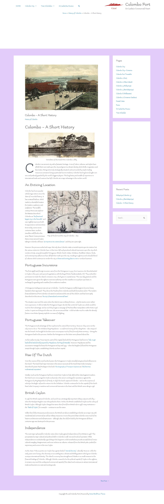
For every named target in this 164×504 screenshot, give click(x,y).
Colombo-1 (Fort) (121, 78)
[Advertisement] (82, 31)
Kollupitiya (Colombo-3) (124, 195)
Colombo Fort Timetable (124, 74)
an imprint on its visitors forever (54, 242)
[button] (74, 6)
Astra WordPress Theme (97, 494)
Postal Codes (120, 101)
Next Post (104, 481)
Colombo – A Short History (125, 203)
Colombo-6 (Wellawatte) (124, 93)
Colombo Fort (137, 4)
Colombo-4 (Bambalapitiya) (125, 90)
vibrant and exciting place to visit (68, 258)
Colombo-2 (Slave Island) (124, 82)
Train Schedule (121, 113)
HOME (17, 6)
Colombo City (28, 6)
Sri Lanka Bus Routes (62, 6)
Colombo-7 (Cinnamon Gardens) (127, 97)
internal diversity (71, 451)
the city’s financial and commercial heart (56, 296)
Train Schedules (43, 6)
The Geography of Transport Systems (67, 367)
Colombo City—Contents (124, 70)
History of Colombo (31, 119)
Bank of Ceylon (33, 407)
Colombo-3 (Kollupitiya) (124, 86)
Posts (118, 105)
